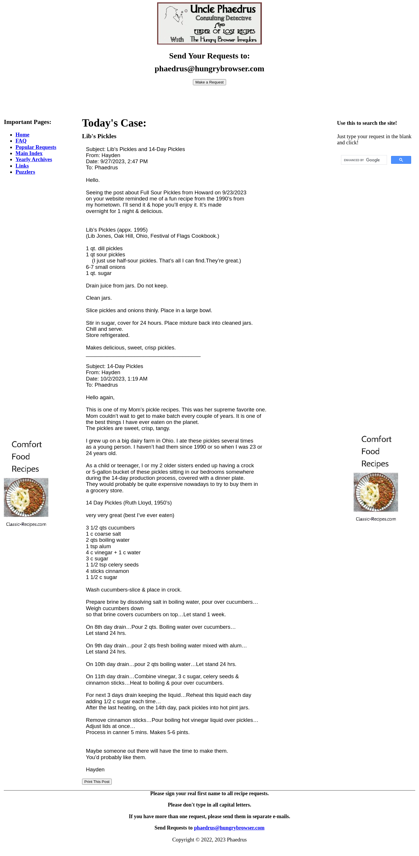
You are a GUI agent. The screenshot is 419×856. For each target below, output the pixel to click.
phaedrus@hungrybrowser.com (229, 828)
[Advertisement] (209, 98)
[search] (363, 160)
